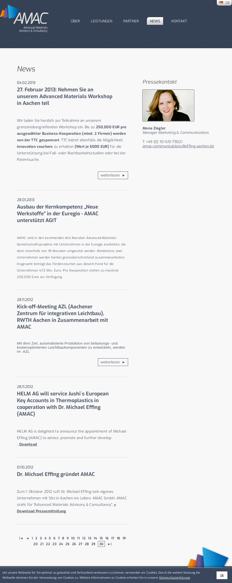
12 (84, 538)
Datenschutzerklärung (174, 578)
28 (87, 544)
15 (101, 538)
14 (95, 538)
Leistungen (101, 21)
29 (93, 544)
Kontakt (179, 21)
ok (222, 575)
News (155, 21)
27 (80, 544)
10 (73, 538)
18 (118, 538)
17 (112, 538)
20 (35, 544)
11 (78, 538)
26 (74, 544)
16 (107, 538)
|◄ (21, 538)
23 (54, 544)
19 (124, 538)
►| (110, 544)
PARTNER (131, 21)
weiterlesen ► (113, 175)
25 (67, 544)
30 (101, 544)
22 (48, 544)
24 (61, 544)
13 (89, 538)
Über (75, 21)
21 (42, 544)
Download (28, 444)
